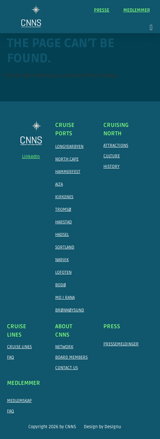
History (111, 166)
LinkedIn (31, 156)
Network (64, 347)
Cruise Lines (19, 347)
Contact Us (66, 367)
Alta (59, 184)
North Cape (67, 159)
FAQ (10, 357)
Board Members (71, 357)
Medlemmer (136, 10)
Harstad (63, 222)
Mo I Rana (65, 297)
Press (111, 326)
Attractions (115, 145)
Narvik (62, 259)
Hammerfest (67, 171)
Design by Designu (102, 427)
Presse (101, 10)
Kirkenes (64, 197)
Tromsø (63, 209)
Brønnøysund (69, 310)
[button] (151, 27)
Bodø (60, 285)
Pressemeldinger (121, 344)
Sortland (64, 247)
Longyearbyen (69, 146)
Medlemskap (19, 400)
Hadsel (62, 234)
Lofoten (63, 272)
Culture (111, 156)
